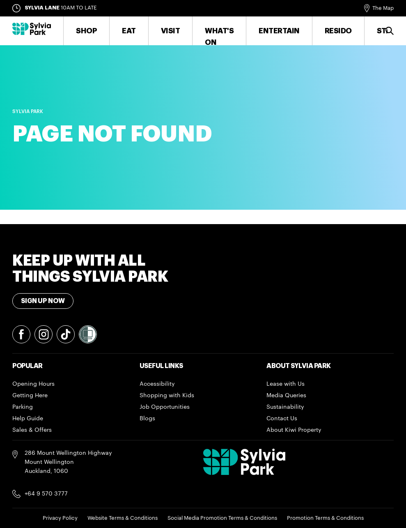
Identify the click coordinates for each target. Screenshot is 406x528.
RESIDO (338, 31)
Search (391, 30)
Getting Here (30, 395)
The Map (383, 8)
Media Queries (286, 395)
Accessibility (157, 384)
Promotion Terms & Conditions (325, 518)
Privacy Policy (60, 518)
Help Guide (27, 418)
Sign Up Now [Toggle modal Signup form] (43, 301)
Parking (22, 407)
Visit (170, 31)
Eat (129, 31)
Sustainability (285, 407)
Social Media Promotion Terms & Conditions (222, 518)
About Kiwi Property (293, 430)
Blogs (147, 418)
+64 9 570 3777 (46, 494)
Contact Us (281, 418)
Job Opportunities (165, 407)
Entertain (279, 31)
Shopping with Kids (167, 395)
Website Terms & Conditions (122, 518)
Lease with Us (285, 384)
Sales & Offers (32, 430)
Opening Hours (33, 384)
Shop (86, 31)
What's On (219, 36)
